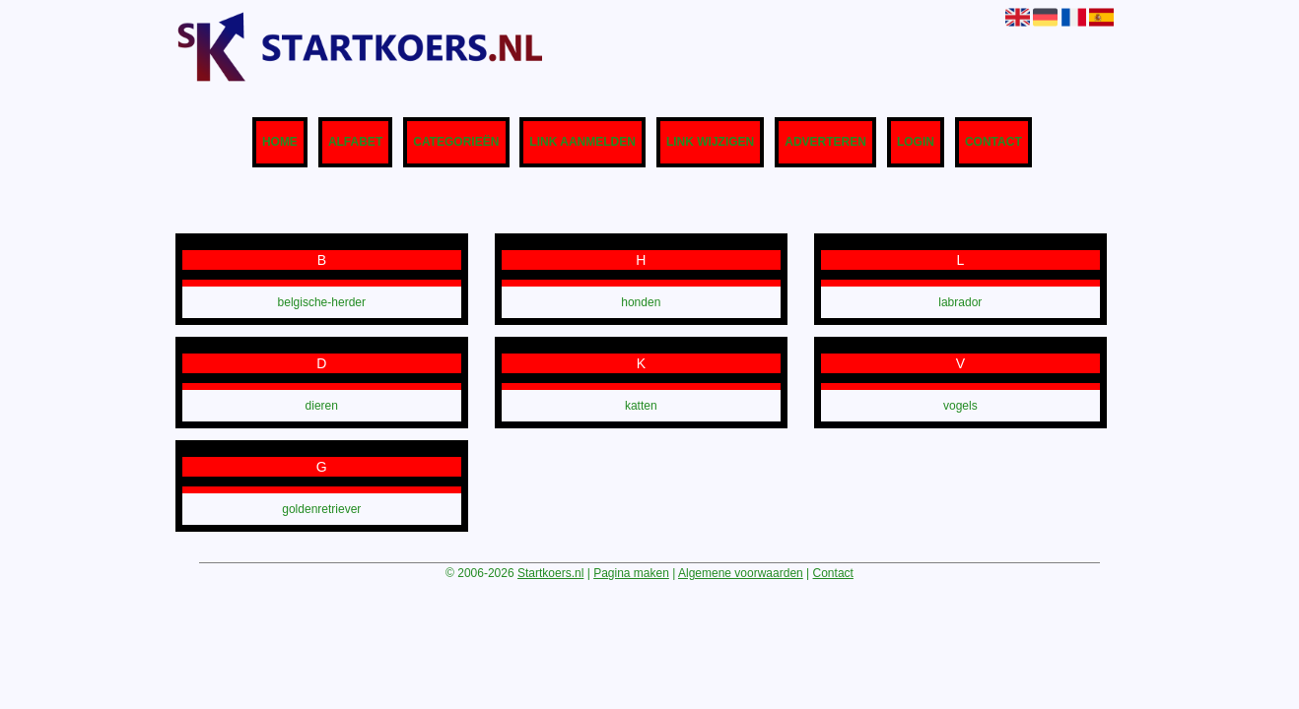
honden (640, 302)
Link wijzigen (710, 143)
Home (280, 143)
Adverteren (825, 143)
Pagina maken (631, 573)
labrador (960, 302)
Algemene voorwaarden (740, 573)
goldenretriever (321, 509)
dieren (322, 406)
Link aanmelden (582, 143)
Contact (993, 143)
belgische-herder (322, 302)
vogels (960, 406)
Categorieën (456, 143)
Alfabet (355, 143)
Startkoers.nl (550, 573)
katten (641, 406)
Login (915, 143)
